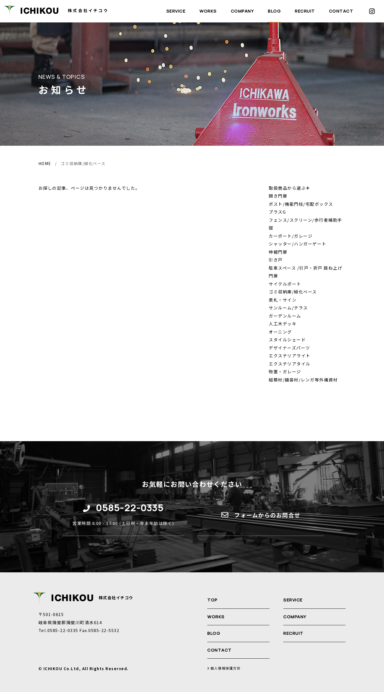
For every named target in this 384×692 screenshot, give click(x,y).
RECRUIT (305, 11)
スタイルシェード (287, 339)
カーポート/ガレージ (290, 236)
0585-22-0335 (130, 507)
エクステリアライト (290, 355)
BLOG (274, 11)
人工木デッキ (282, 324)
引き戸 (276, 260)
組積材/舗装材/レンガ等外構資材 (303, 380)
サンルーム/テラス (288, 308)
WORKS (208, 11)
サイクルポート (285, 284)
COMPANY (242, 11)
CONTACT (341, 11)
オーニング (280, 332)
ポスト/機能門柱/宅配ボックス (301, 204)
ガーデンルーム (285, 316)
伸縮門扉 (278, 252)
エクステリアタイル (290, 364)
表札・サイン (282, 300)
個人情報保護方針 (224, 668)
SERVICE (176, 11)
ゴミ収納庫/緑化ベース (293, 292)
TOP (212, 600)
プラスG (277, 212)
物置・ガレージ (285, 371)
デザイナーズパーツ (289, 348)
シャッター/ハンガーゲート (297, 244)
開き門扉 (278, 196)
